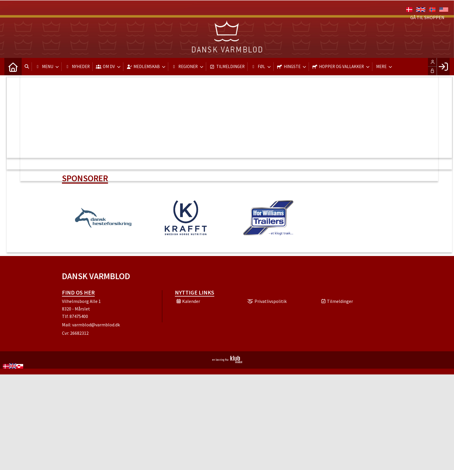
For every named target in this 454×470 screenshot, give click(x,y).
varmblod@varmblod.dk (96, 325)
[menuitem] (13, 66)
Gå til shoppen (427, 17)
